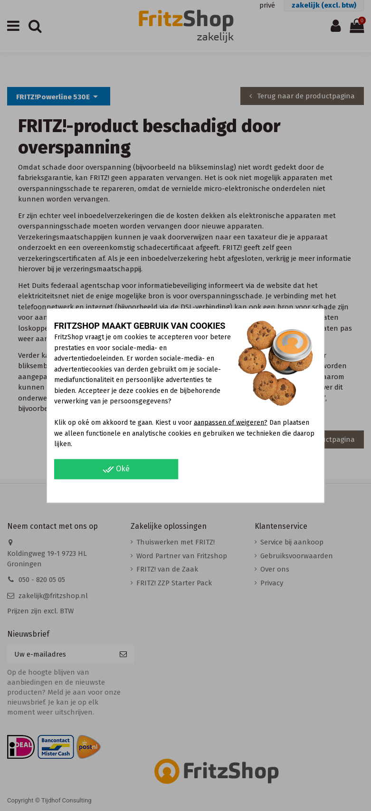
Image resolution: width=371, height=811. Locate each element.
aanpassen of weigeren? (230, 423)
